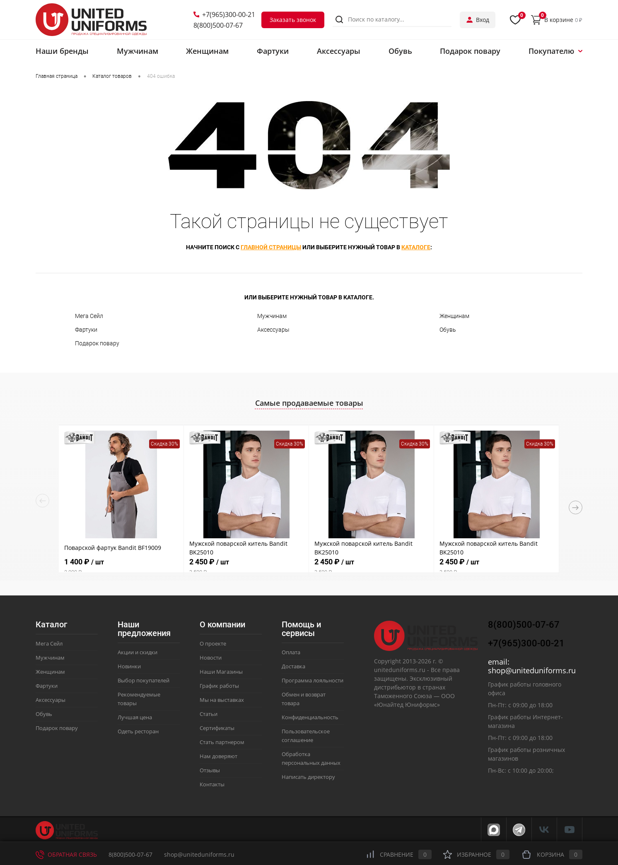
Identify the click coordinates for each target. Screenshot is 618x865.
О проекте (213, 643)
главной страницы (271, 247)
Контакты (212, 784)
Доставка (293, 666)
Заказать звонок (293, 20)
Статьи (208, 714)
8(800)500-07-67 (218, 25)
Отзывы (210, 770)
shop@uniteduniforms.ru (532, 670)
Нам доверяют (218, 756)
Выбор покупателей (143, 680)
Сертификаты (217, 728)
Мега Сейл (89, 316)
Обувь (447, 329)
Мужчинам (272, 316)
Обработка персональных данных (311, 758)
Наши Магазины (221, 671)
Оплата (291, 652)
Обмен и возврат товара (304, 699)
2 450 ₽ (246, 566)
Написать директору (308, 777)
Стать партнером (222, 742)
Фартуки (86, 329)
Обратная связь (66, 854)
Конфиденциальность (310, 717)
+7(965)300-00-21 (224, 14)
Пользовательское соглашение (306, 736)
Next (575, 507)
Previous (42, 501)
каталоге (415, 247)
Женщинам (454, 316)
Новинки (129, 666)
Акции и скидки (137, 652)
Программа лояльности (312, 680)
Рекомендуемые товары (139, 699)
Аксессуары (273, 329)
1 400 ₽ (121, 566)
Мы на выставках (222, 700)
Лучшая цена (135, 717)
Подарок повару (97, 343)
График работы (219, 685)
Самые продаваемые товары (309, 403)
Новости (211, 657)
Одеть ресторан (138, 731)
